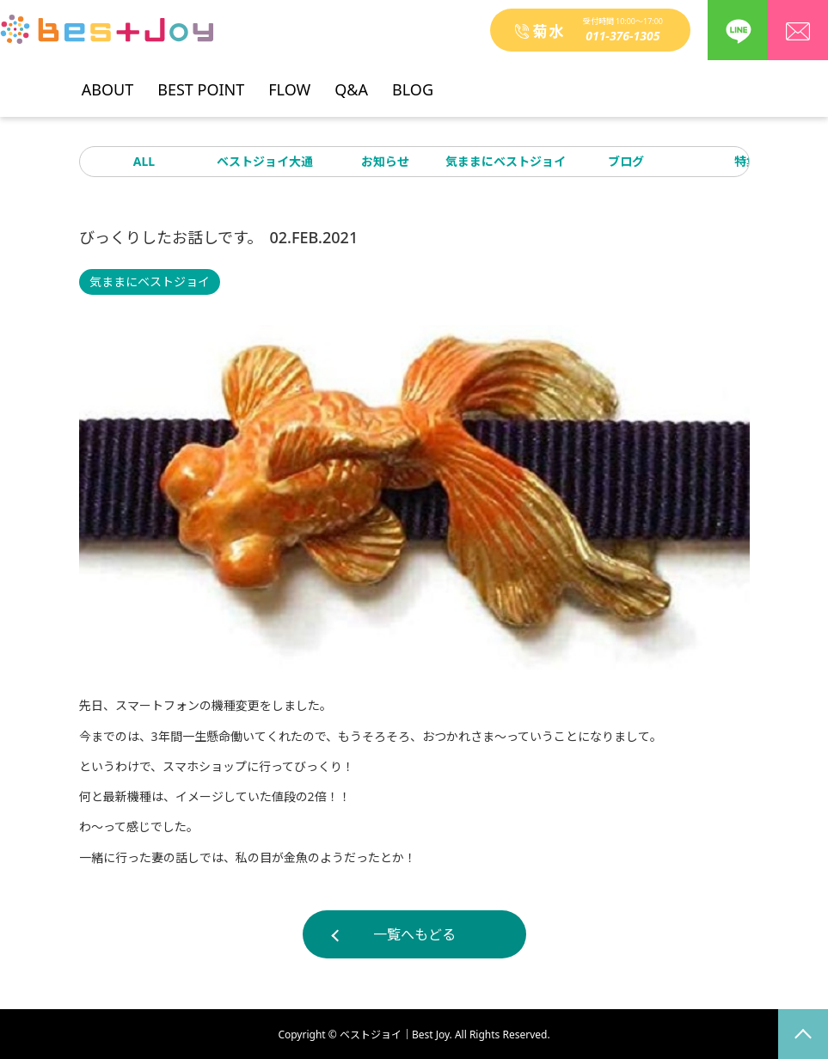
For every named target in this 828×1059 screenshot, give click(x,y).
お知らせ (385, 161)
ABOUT (107, 83)
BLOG (412, 83)
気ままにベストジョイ (505, 161)
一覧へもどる (414, 934)
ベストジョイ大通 (265, 161)
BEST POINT (200, 83)
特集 (746, 161)
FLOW (289, 83)
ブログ (626, 161)
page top (803, 1034)
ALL (144, 161)
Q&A (351, 83)
